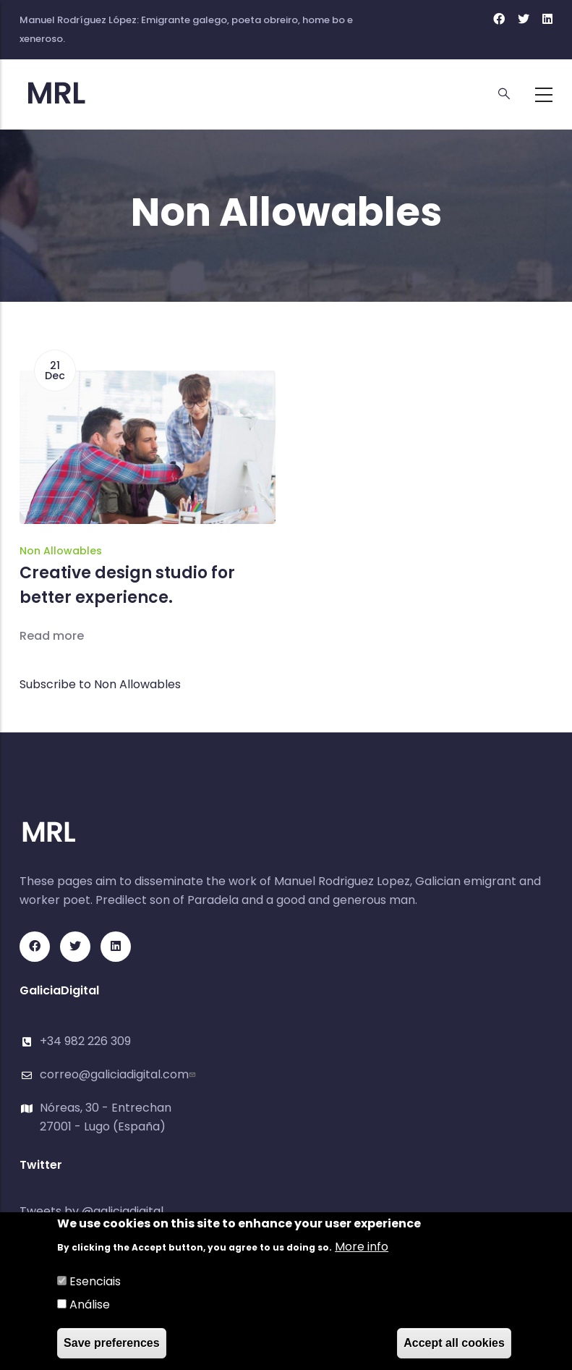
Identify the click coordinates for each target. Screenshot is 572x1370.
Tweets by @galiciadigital (91, 1211)
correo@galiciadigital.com (119, 1074)
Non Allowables (61, 551)
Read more (52, 635)
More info (361, 1247)
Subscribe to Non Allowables (100, 684)
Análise (89, 1305)
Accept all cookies (454, 1343)
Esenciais (95, 1282)
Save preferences (112, 1343)
